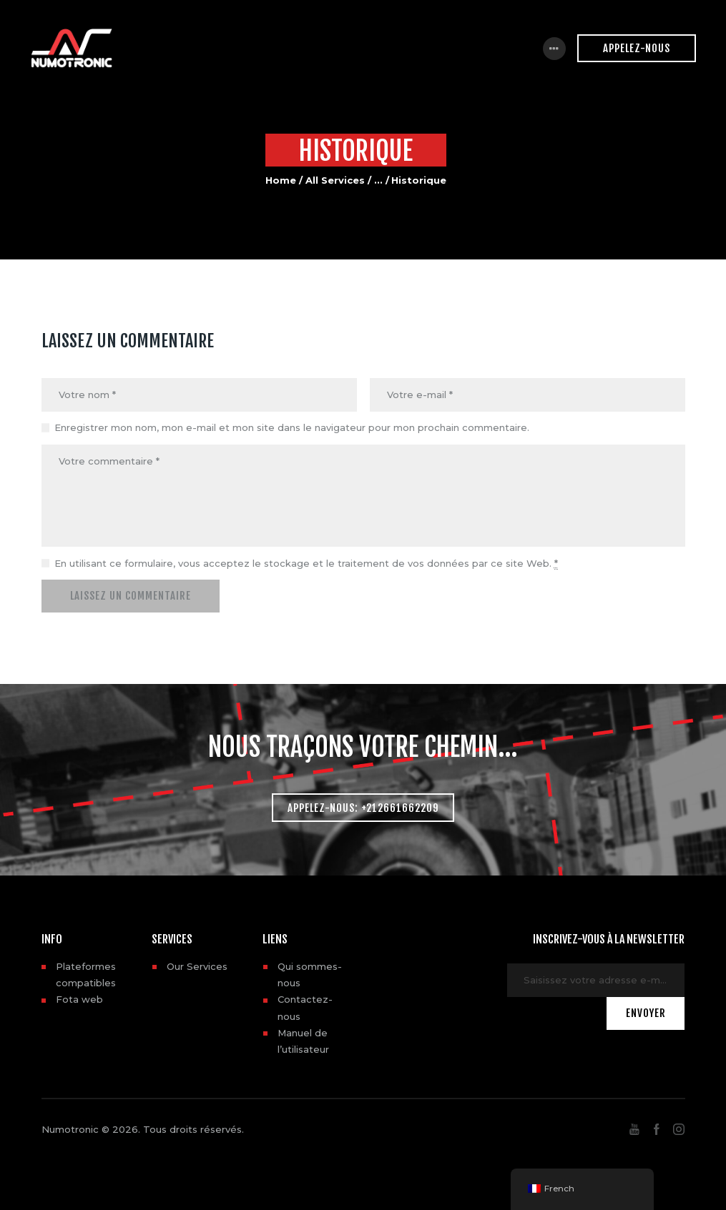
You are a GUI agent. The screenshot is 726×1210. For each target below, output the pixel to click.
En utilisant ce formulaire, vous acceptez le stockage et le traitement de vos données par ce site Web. (306, 563)
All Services (335, 180)
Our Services (197, 966)
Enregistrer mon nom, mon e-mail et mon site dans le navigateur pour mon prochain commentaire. (291, 427)
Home (280, 180)
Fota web (79, 999)
